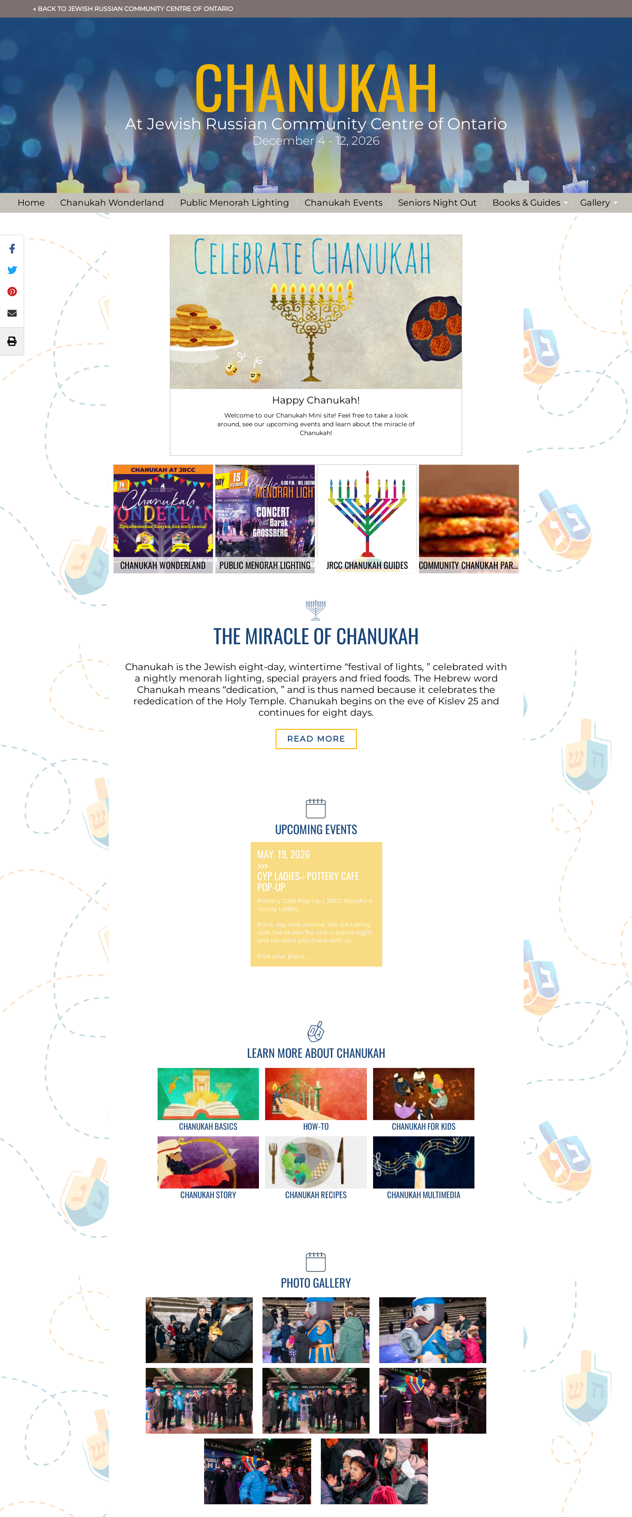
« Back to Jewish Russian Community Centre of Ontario (133, 9)
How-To (316, 1126)
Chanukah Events (344, 202)
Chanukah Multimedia (423, 1194)
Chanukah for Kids (424, 1126)
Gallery (595, 202)
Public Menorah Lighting (234, 202)
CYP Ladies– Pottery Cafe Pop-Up (308, 881)
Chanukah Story (208, 1194)
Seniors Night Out (437, 202)
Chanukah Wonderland (112, 202)
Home (31, 202)
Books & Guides (526, 202)
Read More (316, 739)
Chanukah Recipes (316, 1194)
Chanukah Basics (208, 1126)
